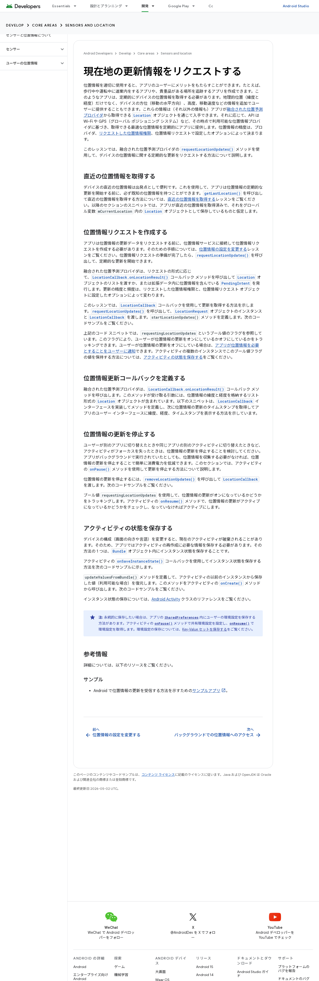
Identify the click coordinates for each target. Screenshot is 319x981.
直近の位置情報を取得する (192, 199)
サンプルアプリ (206, 690)
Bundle (119, 551)
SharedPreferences (181, 617)
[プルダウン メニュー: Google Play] (195, 6)
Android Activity (166, 599)
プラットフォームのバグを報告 (294, 969)
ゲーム (119, 967)
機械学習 (121, 975)
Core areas (44, 25)
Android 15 (204, 967)
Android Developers (98, 53)
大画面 (160, 972)
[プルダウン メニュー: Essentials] (77, 6)
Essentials (61, 6)
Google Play (178, 6)
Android (79, 967)
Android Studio (296, 6)
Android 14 (205, 975)
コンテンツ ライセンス (158, 775)
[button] (29, 49)
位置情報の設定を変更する (223, 249)
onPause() (100, 469)
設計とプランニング (106, 6)
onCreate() (231, 583)
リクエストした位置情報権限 (125, 133)
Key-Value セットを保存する (204, 629)
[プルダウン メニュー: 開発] (155, 6)
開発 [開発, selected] (145, 6)
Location (142, 115)
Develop (15, 25)
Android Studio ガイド (253, 974)
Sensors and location (90, 25)
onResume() (171, 501)
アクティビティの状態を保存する (173, 357)
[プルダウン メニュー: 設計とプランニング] (129, 6)
